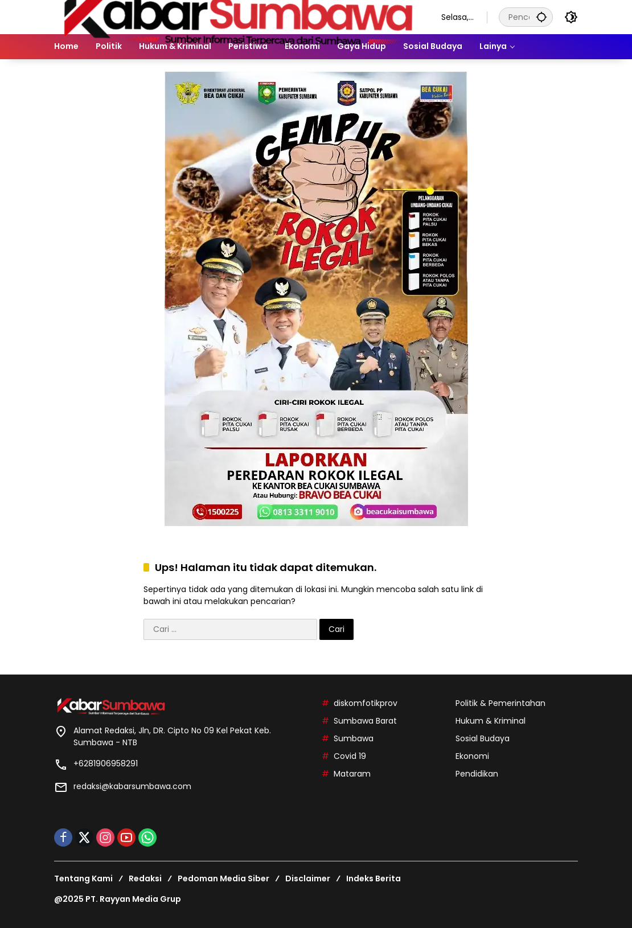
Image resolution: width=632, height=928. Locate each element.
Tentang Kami (83, 878)
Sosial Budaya (482, 738)
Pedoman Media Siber (223, 878)
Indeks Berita (373, 878)
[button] (541, 16)
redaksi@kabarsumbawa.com (132, 786)
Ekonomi (472, 756)
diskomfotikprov (365, 703)
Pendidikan (476, 773)
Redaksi (145, 878)
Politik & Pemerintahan (500, 703)
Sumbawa (354, 738)
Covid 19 (350, 756)
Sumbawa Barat (365, 720)
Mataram (352, 773)
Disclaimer (307, 878)
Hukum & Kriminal (490, 720)
